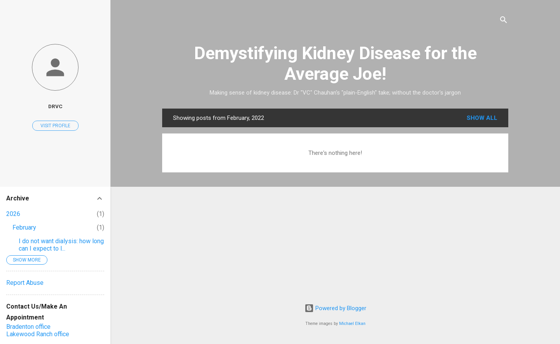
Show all (482, 117)
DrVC (55, 106)
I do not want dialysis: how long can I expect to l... (61, 244)
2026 (13, 214)
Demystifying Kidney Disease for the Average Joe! (335, 63)
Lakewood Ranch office (37, 334)
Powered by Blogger (335, 308)
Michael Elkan (352, 323)
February (24, 227)
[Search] (503, 21)
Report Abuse (25, 282)
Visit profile (55, 125)
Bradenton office (28, 326)
